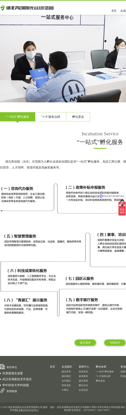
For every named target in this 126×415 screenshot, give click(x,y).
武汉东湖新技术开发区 (17, 379)
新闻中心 (84, 366)
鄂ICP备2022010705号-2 (26, 410)
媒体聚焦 (83, 376)
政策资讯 (83, 371)
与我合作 (115, 342)
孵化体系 (101, 366)
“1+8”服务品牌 (50, 116)
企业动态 (83, 390)
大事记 (65, 390)
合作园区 (66, 381)
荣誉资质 (66, 385)
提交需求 (85, 342)
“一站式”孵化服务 (17, 116)
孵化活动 (83, 385)
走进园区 (67, 366)
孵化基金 (78, 116)
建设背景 (66, 371)
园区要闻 (83, 381)
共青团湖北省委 (12, 373)
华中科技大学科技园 (15, 385)
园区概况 (66, 376)
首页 (113, 10)
